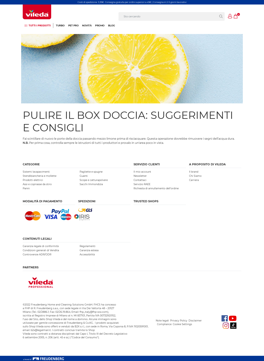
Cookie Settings (182, 324)
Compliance (164, 324)
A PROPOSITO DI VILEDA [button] (207, 164)
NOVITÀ (87, 25)
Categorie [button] (31, 164)
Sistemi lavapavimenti (36, 171)
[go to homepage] (37, 12)
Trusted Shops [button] (146, 201)
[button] (230, 16)
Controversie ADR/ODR (37, 254)
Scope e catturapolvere (94, 180)
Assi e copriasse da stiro (37, 184)
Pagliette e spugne (91, 171)
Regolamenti (87, 246)
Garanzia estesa (89, 250)
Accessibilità (87, 254)
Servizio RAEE (142, 184)
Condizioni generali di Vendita (41, 250)
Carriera (194, 180)
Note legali (162, 320)
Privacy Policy (178, 320)
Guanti (84, 175)
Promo (100, 25)
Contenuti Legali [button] (37, 238)
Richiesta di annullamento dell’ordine (156, 188)
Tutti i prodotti (40, 25)
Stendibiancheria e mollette (39, 175)
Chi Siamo (195, 175)
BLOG (111, 25)
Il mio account (142, 171)
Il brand (193, 171)
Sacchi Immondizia (91, 184)
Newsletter (140, 175)
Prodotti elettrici (33, 180)
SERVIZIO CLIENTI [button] (147, 164)
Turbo (60, 25)
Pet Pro (73, 25)
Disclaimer (195, 320)
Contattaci (140, 180)
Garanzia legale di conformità (41, 246)
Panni (26, 188)
